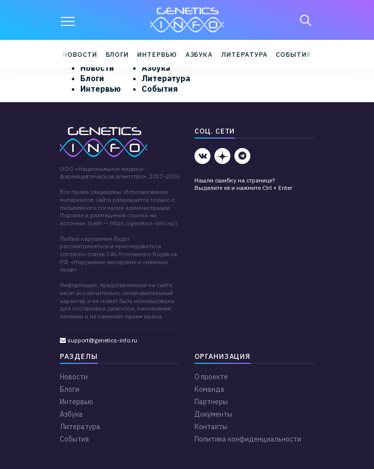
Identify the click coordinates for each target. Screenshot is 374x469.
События (294, 54)
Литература (244, 54)
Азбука (199, 54)
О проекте (211, 376)
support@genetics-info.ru (98, 340)
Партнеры (211, 401)
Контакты (210, 426)
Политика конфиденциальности (247, 439)
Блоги (117, 54)
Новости (79, 54)
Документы (213, 414)
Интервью (157, 54)
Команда (209, 389)
